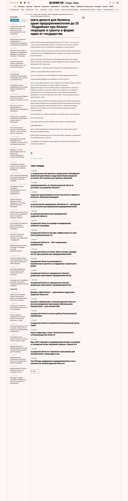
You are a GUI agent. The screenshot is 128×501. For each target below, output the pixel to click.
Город (22, 9)
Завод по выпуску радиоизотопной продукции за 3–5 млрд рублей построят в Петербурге (17, 202)
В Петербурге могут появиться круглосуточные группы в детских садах (18, 339)
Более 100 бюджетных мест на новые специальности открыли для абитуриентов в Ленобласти (19, 328)
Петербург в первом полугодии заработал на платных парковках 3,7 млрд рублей (18, 380)
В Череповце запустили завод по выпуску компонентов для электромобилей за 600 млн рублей (17, 30)
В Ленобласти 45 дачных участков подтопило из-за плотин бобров (18, 307)
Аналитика (43, 9)
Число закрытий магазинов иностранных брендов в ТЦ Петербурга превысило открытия (19, 178)
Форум (73, 6)
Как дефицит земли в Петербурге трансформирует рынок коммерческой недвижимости (18, 190)
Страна (50, 9)
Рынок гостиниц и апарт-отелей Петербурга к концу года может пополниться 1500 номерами (19, 260)
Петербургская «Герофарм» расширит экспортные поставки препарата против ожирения (19, 282)
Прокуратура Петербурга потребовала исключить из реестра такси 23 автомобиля (19, 119)
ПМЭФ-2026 (112, 6)
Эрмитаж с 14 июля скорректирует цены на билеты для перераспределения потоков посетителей (17, 153)
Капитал (99, 9)
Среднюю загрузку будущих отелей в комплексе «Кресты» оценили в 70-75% (19, 98)
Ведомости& (29, 9)
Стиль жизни (65, 6)
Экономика (21, 6)
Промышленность (108, 9)
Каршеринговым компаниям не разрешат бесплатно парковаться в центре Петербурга (18, 360)
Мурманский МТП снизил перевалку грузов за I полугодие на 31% (18, 370)
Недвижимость (55, 6)
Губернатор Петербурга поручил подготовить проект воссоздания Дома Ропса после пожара (18, 297)
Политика (29, 6)
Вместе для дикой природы (70, 9)
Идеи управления (13, 9)
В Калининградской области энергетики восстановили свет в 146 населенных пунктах (18, 64)
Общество (37, 6)
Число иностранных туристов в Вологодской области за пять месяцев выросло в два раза (18, 130)
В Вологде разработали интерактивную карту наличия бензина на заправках (17, 271)
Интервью (98, 6)
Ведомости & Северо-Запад (84, 6)
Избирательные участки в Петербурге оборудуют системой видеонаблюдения (18, 248)
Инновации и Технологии (87, 9)
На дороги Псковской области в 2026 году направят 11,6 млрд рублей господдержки (19, 237)
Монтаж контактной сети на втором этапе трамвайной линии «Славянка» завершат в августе (19, 215)
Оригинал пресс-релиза (44, 161)
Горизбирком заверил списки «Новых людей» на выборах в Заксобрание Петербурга (18, 167)
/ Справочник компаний (47, 14)
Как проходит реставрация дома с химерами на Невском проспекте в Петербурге (18, 226)
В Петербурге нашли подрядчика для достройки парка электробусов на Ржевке (19, 88)
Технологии (45, 6)
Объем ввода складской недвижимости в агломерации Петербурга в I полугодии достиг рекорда (19, 42)
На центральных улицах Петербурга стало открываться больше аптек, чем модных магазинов (19, 141)
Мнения (105, 6)
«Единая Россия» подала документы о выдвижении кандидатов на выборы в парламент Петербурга (18, 53)
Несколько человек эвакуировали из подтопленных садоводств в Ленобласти (19, 108)
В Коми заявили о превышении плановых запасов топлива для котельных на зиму (17, 317)
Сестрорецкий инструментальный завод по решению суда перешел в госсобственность (18, 76)
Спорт (37, 9)
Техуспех (57, 9)
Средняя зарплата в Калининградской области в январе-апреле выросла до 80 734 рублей (18, 349)
